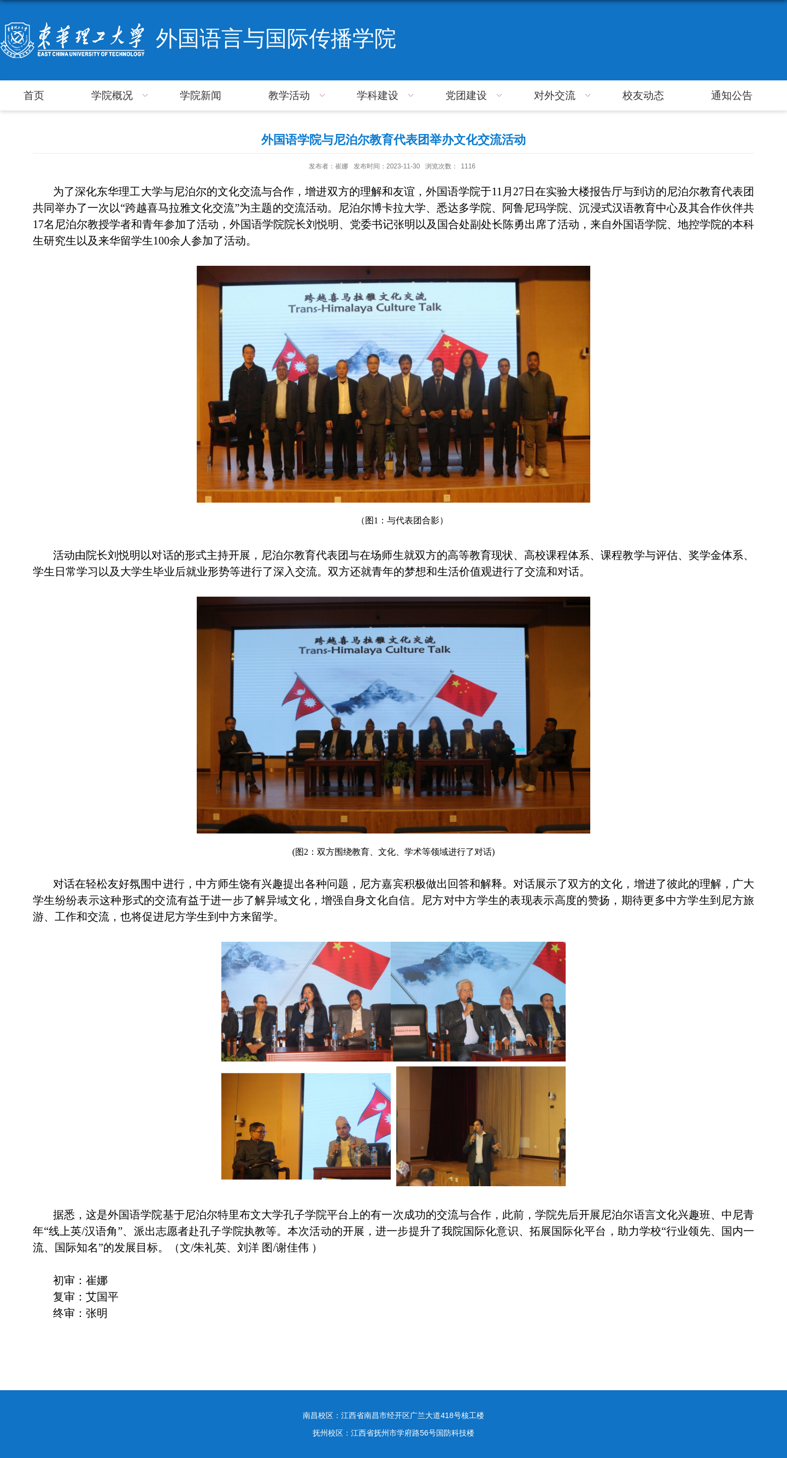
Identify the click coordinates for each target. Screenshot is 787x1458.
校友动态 (643, 95)
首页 (34, 95)
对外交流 (564, 95)
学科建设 (386, 95)
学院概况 (121, 95)
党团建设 (475, 95)
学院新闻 (200, 95)
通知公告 (732, 95)
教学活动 (298, 95)
